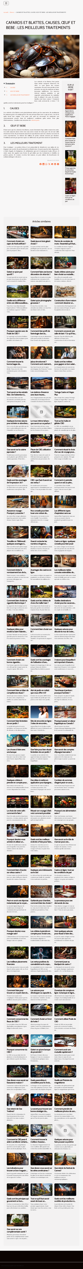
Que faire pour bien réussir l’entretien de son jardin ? (41, 750)
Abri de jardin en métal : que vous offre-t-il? (40, 691)
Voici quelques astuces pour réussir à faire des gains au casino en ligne (63, 933)
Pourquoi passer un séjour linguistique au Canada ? (64, 722)
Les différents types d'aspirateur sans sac (62, 512)
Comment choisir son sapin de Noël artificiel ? (16, 242)
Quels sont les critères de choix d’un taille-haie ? (41, 601)
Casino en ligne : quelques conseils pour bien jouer (64, 542)
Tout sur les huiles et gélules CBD (62, 422)
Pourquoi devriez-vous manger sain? (16, 932)
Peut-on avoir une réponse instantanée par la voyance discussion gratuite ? (18, 903)
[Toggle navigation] (6, 3)
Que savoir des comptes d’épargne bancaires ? (64, 750)
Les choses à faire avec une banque (16, 750)
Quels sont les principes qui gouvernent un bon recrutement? (18, 1201)
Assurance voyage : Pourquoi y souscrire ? (15, 512)
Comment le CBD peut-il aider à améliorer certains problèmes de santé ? (17, 1142)
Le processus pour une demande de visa (63, 901)
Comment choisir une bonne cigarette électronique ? (15, 662)
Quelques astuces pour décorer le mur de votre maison (63, 631)
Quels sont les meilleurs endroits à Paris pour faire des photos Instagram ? (41, 841)
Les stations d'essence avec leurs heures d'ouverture (40, 394)
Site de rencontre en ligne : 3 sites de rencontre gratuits (41, 723)
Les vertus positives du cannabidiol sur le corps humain (40, 964)
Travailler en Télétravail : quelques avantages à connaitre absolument (16, 543)
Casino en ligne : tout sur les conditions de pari (70, 198)
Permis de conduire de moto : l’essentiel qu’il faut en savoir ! (64, 243)
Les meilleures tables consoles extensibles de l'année (64, 572)
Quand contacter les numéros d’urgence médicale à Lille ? (39, 543)
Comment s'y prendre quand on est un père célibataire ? (63, 482)
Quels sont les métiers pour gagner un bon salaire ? (65, 364)
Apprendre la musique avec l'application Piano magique (70, 113)
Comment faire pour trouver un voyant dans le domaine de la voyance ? (70, 142)
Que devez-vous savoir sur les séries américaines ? (41, 1169)
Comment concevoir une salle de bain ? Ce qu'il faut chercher (65, 333)
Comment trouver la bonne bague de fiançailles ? (15, 364)
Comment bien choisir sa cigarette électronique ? (17, 601)
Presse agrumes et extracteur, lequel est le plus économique (70, 171)
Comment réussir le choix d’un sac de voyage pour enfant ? (64, 452)
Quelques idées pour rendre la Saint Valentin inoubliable (16, 631)
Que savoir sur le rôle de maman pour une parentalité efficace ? (64, 841)
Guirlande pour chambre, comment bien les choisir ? (41, 901)
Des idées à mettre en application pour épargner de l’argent (41, 782)
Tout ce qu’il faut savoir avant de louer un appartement (40, 1201)
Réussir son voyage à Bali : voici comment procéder (41, 812)
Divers (12, 12)
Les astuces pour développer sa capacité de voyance (41, 992)
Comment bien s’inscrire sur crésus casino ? (16, 871)
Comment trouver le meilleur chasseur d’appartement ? (39, 1142)
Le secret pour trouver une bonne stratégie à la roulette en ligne (41, 1111)
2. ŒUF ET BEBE (12, 91)
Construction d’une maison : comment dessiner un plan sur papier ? (65, 303)
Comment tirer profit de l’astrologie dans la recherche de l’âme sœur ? (41, 333)
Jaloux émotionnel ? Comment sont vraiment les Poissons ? (41, 364)
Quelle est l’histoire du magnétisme (63, 1081)
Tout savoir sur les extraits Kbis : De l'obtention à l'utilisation (17, 394)
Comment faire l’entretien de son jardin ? (17, 722)
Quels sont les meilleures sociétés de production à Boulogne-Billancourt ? (64, 1201)
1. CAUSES (10, 87)
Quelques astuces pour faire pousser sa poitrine (64, 1140)
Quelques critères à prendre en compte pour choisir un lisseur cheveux (17, 782)
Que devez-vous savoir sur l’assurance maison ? (17, 1081)
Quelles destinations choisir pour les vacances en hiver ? (64, 603)
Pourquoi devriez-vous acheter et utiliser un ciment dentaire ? (16, 841)
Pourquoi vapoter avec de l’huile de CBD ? (17, 332)
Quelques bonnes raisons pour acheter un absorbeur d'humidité (17, 423)
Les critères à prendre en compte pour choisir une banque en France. (40, 933)
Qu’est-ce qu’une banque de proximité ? (40, 1050)
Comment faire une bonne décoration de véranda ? (41, 273)
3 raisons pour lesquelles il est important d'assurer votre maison (64, 662)
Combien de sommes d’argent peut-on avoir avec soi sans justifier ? (63, 782)
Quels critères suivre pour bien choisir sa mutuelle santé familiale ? (64, 274)
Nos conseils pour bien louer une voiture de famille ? (40, 513)
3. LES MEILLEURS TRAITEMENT (18, 95)
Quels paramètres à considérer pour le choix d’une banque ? (40, 1082)
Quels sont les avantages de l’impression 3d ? (17, 481)
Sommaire (10, 83)
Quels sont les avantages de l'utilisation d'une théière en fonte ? (41, 662)
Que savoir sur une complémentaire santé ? (16, 1230)
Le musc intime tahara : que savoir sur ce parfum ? (41, 422)
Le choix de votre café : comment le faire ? (16, 812)
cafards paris (35, 120)
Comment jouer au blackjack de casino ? (62, 963)
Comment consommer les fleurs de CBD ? (17, 1020)
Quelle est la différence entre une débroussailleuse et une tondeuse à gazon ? (17, 303)
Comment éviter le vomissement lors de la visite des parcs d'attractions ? (16, 573)
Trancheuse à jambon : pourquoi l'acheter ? (63, 691)
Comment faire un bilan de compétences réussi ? (17, 691)
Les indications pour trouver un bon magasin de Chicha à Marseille (18, 1170)
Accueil (6, 12)
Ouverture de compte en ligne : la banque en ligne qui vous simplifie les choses (64, 994)
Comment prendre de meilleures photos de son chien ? (64, 1111)
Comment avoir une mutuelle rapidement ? (63, 1050)
